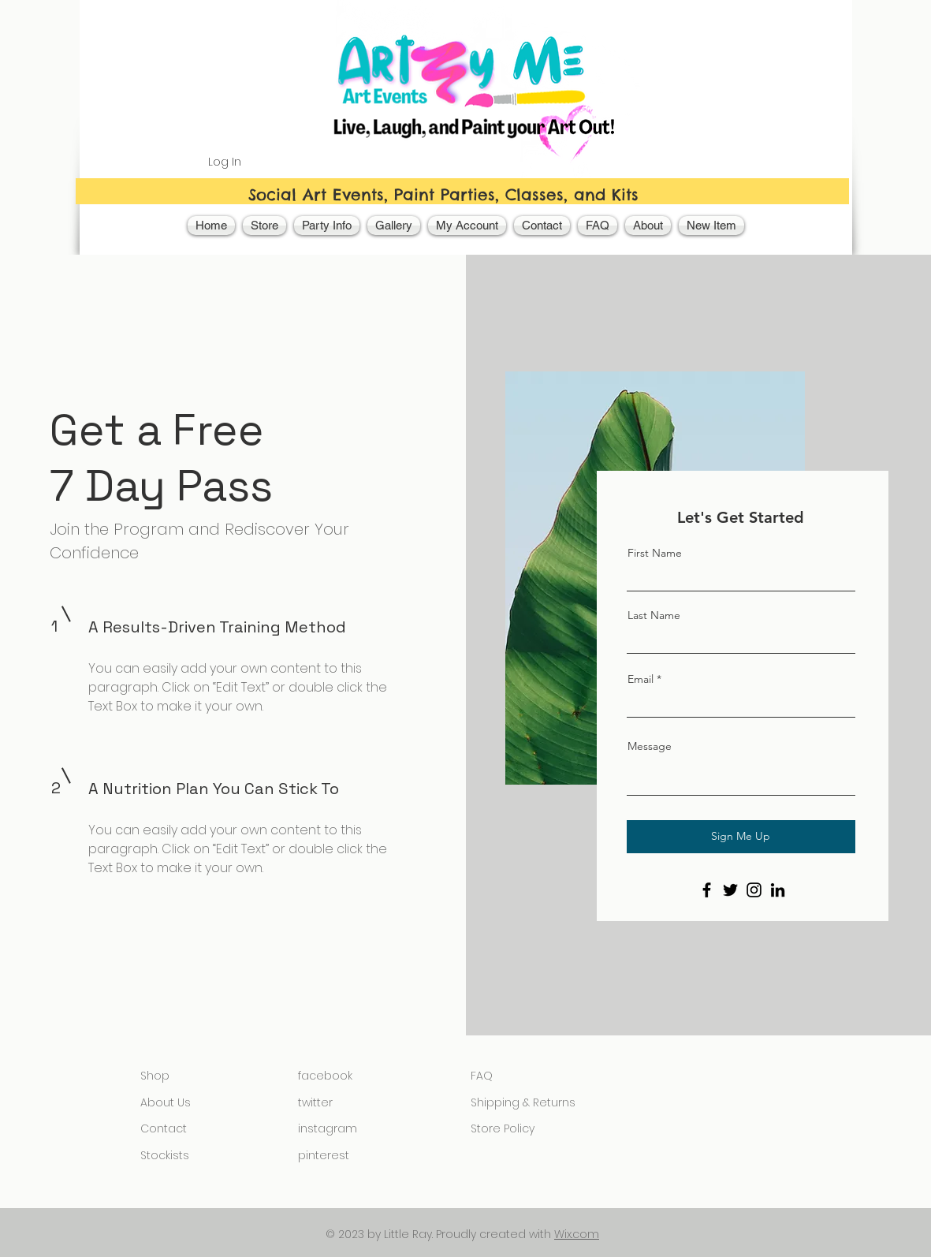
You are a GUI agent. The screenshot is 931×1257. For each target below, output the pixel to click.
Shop (154, 1076)
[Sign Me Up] (741, 836)
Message (649, 746)
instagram (327, 1128)
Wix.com (576, 1234)
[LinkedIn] (778, 890)
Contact (163, 1128)
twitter (315, 1102)
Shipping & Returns (523, 1102)
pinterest (323, 1155)
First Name (654, 552)
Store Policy (502, 1128)
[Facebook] (707, 890)
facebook (325, 1076)
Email (640, 678)
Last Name (653, 615)
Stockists (164, 1155)
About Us (165, 1102)
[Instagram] (754, 890)
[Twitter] (730, 890)
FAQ (482, 1076)
